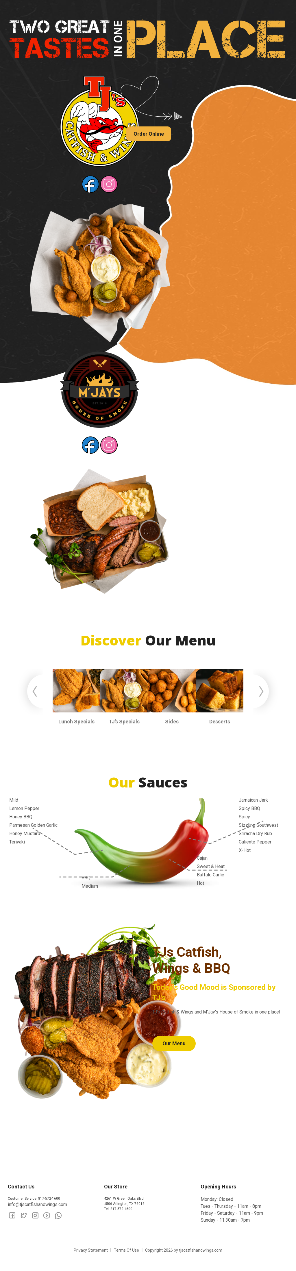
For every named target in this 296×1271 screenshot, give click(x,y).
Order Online (149, 134)
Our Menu (174, 1043)
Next (263, 692)
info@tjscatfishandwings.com (37, 1204)
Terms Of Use (126, 1250)
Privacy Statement (91, 1250)
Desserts (219, 721)
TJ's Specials (124, 721)
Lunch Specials (76, 721)
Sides (172, 721)
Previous (32, 692)
